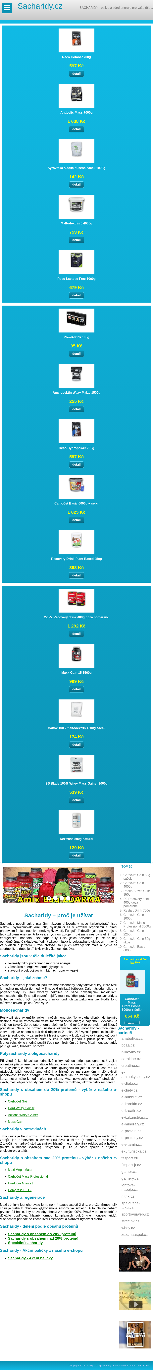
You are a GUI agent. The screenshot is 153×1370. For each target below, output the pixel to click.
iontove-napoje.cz (129, 1187)
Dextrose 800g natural (76, 839)
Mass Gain (15, 1121)
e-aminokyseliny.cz (135, 1074)
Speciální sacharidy (25, 1243)
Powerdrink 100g (76, 337)
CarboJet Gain (18, 1101)
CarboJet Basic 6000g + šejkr (76, 503)
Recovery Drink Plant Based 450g (76, 559)
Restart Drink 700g (136, 910)
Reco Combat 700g (76, 57)
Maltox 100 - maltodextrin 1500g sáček (77, 728)
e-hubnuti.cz (131, 1097)
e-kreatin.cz (131, 1110)
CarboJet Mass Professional (28, 1176)
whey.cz (128, 1228)
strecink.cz (130, 1221)
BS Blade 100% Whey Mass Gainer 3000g (76, 783)
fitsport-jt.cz (131, 1165)
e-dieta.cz (129, 1083)
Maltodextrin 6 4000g (76, 223)
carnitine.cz (131, 1059)
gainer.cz (129, 1171)
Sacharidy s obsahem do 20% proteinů (42, 1234)
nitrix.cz (127, 1196)
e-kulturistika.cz (134, 1117)
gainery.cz (129, 1178)
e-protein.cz (131, 1131)
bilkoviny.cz (131, 1052)
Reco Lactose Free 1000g (76, 278)
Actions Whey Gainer (23, 1115)
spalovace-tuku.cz (130, 1205)
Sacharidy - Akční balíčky (30, 1258)
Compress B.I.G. (19, 1190)
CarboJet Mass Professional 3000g (137, 924)
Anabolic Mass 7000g (76, 112)
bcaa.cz (127, 1045)
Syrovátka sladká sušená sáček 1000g (76, 168)
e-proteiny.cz (132, 1138)
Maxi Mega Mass (20, 1169)
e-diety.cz (129, 1090)
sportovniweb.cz (135, 1214)
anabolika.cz (132, 1038)
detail (76, 73)
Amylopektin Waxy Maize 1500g (76, 392)
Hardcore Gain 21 (20, 1183)
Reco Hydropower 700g (76, 448)
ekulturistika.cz (133, 1151)
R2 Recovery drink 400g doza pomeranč (136, 902)
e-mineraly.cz (132, 1124)
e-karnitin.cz (131, 1104)
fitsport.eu (129, 1158)
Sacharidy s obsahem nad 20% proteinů (43, 1238)
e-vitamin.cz (131, 1144)
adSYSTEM (143, 1365)
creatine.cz (130, 1065)
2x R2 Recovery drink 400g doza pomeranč (76, 617)
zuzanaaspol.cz (134, 1234)
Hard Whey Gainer (21, 1108)
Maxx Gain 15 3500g (76, 672)
